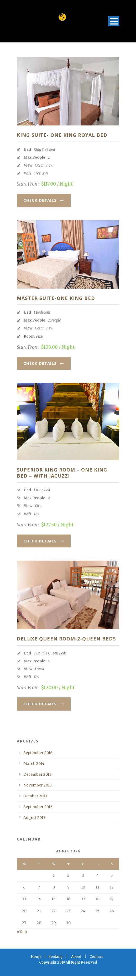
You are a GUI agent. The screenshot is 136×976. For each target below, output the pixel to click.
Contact (96, 956)
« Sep (22, 931)
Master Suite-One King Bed (56, 298)
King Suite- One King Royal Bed (62, 135)
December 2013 (37, 774)
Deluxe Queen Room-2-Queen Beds (66, 638)
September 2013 (38, 806)
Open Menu (113, 21)
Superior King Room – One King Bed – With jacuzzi (62, 473)
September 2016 (38, 752)
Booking (55, 956)
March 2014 (33, 763)
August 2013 (34, 817)
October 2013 (35, 796)
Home (36, 956)
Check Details (43, 200)
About (76, 956)
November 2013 (37, 785)
